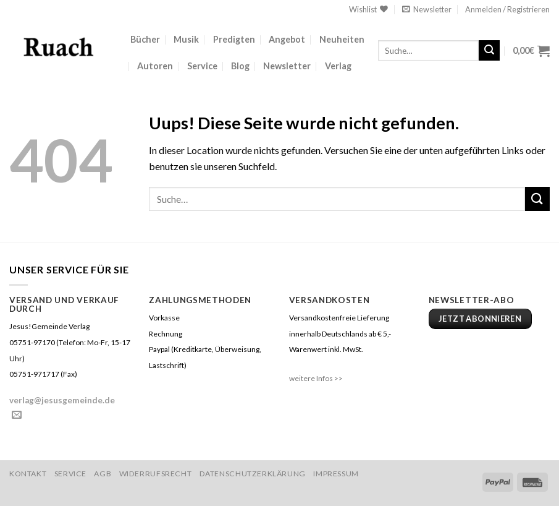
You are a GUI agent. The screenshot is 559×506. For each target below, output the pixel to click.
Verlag (338, 66)
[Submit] (489, 50)
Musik (186, 39)
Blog (240, 66)
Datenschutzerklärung (253, 473)
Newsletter (287, 66)
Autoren (155, 66)
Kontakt (27, 473)
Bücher (145, 39)
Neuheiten (341, 39)
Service (202, 66)
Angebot (287, 39)
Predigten (234, 39)
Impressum (336, 473)
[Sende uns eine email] (17, 415)
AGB (102, 473)
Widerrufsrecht (155, 473)
